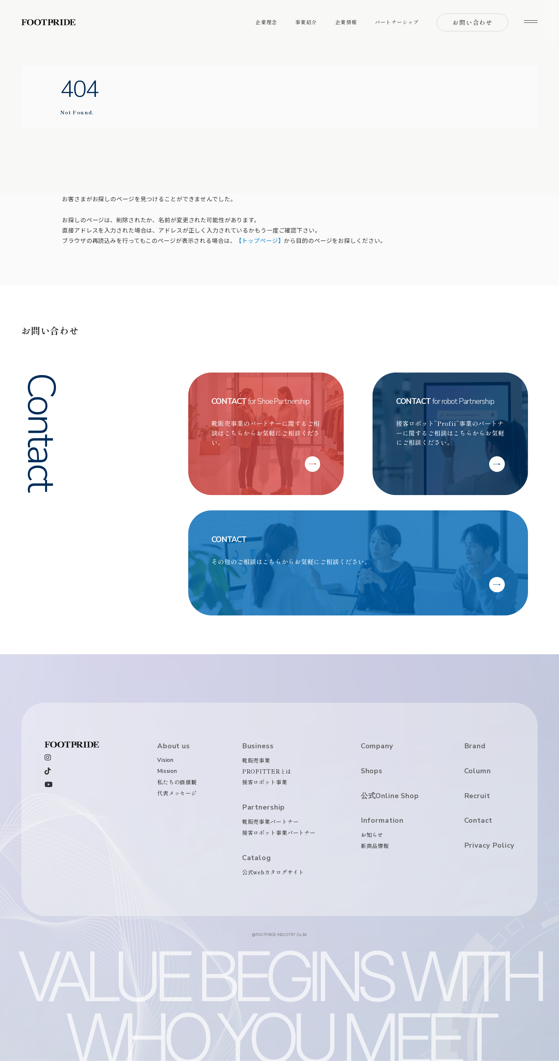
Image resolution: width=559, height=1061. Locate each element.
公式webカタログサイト (273, 872)
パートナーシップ (397, 22)
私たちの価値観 (177, 782)
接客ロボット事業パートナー (279, 832)
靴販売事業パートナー (270, 821)
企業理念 (266, 22)
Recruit (477, 796)
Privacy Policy (489, 845)
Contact (478, 820)
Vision (165, 760)
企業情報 (346, 22)
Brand (475, 746)
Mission (167, 771)
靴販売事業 (256, 760)
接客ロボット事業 (264, 782)
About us (173, 746)
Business (258, 746)
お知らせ (372, 834)
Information (382, 820)
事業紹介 (306, 22)
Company (377, 746)
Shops (372, 771)
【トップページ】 (260, 240)
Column (477, 771)
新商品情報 (375, 845)
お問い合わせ (472, 22)
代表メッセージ (177, 793)
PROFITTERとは (267, 771)
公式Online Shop (390, 796)
